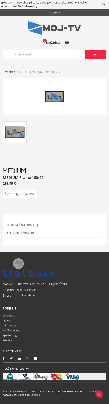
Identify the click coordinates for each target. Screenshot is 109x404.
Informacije (9, 325)
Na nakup (54, 12)
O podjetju (9, 315)
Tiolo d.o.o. (17, 391)
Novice (7, 320)
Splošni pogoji (11, 335)
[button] (50, 42)
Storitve (7, 340)
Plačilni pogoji (11, 330)
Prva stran (9, 72)
